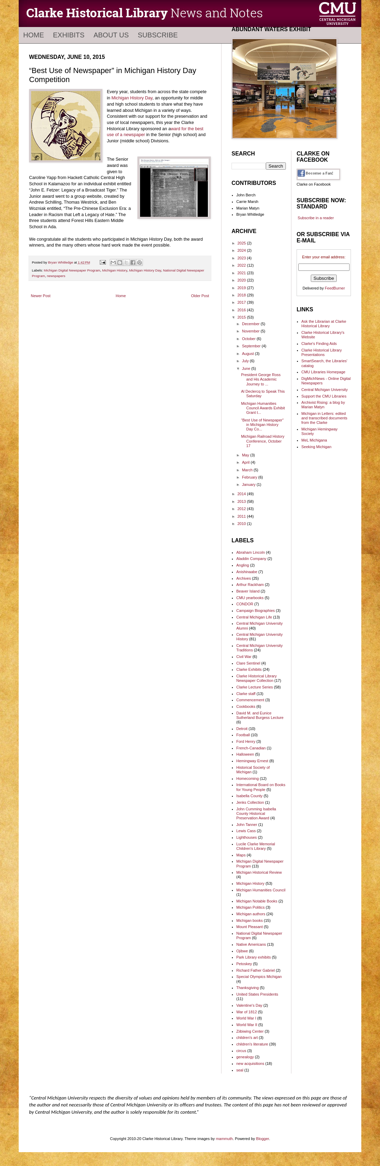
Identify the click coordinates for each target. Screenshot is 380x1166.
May (246, 455)
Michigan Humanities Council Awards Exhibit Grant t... (263, 408)
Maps (241, 855)
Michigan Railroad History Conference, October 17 (262, 440)
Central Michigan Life (254, 617)
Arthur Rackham (250, 584)
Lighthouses (246, 837)
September (252, 346)
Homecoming (247, 778)
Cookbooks (245, 706)
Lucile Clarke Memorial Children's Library (255, 846)
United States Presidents (257, 994)
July (246, 361)
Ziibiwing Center (250, 1031)
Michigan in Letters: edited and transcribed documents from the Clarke (324, 418)
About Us (111, 35)
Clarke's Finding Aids (319, 343)
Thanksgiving (247, 988)
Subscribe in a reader (316, 218)
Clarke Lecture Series (254, 687)
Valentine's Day (249, 1005)
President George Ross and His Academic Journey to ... (260, 379)
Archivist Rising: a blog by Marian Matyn (323, 404)
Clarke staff (245, 694)
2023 (242, 258)
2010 (242, 524)
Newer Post (41, 296)
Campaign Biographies (255, 610)
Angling (242, 565)
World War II (246, 1025)
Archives (243, 578)
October (249, 339)
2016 (242, 310)
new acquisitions (250, 1063)
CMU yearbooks (250, 598)
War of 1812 (246, 1012)
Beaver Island (248, 591)
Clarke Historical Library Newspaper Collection (256, 678)
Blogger (262, 1139)
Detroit (241, 729)
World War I (246, 1018)
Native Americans (251, 944)
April (246, 462)
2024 (242, 250)
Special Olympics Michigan (259, 976)
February (250, 477)
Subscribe (158, 35)
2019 (242, 288)
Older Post (200, 296)
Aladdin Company (251, 559)
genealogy (245, 1057)
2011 (242, 516)
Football (243, 735)
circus (241, 1051)
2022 (242, 265)
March (248, 470)
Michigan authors (250, 914)
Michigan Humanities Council (261, 890)
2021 (242, 273)
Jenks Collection (250, 802)
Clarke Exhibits (249, 669)
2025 (242, 243)
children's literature (252, 1044)
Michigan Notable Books (257, 901)
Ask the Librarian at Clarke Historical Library (323, 323)
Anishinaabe (246, 572)
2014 (242, 494)
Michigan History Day (131, 98)
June (246, 368)
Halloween (245, 754)
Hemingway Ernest (252, 761)
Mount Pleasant (249, 927)
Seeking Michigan (316, 447)
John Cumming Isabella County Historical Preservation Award (256, 813)
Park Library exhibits (253, 957)
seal (239, 1070)
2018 (242, 295)
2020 (242, 280)
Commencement (250, 700)
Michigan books (249, 920)
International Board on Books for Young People (261, 787)
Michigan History (114, 270)
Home (33, 35)
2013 (242, 501)
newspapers (56, 276)
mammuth (224, 1139)
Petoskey (244, 964)
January (249, 484)
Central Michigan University (324, 390)
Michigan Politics (250, 907)
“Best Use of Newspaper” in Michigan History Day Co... (262, 424)
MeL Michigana (314, 440)
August (248, 353)
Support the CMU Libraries (323, 396)
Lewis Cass (246, 831)
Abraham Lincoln (250, 552)
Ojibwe (242, 951)
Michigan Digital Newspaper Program (72, 270)
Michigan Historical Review (259, 872)
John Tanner (246, 824)
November (251, 331)
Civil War (244, 657)
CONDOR (244, 604)
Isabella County (249, 796)
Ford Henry (245, 741)
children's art (247, 1037)
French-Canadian (251, 748)
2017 (242, 302)
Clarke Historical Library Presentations (321, 352)
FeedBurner (335, 288)
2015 (242, 317)
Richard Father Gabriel (255, 970)
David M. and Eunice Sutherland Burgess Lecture (259, 715)
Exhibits (68, 35)
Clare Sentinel (248, 663)
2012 (242, 509)
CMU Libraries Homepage (323, 372)
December (251, 324)
